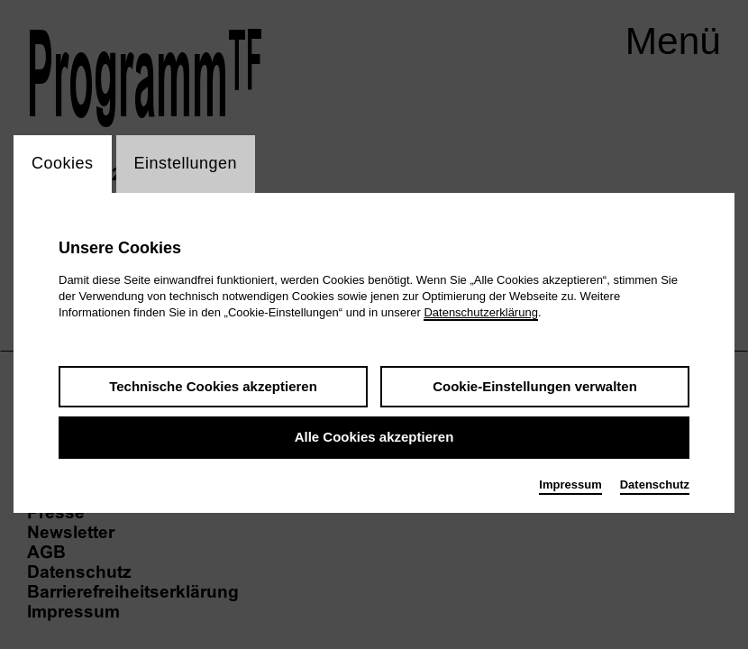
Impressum (570, 485)
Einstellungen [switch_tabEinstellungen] (186, 164)
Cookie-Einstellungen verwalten (535, 387)
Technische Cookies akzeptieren (213, 387)
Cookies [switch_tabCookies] (63, 164)
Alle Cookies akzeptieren (374, 438)
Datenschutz (654, 485)
